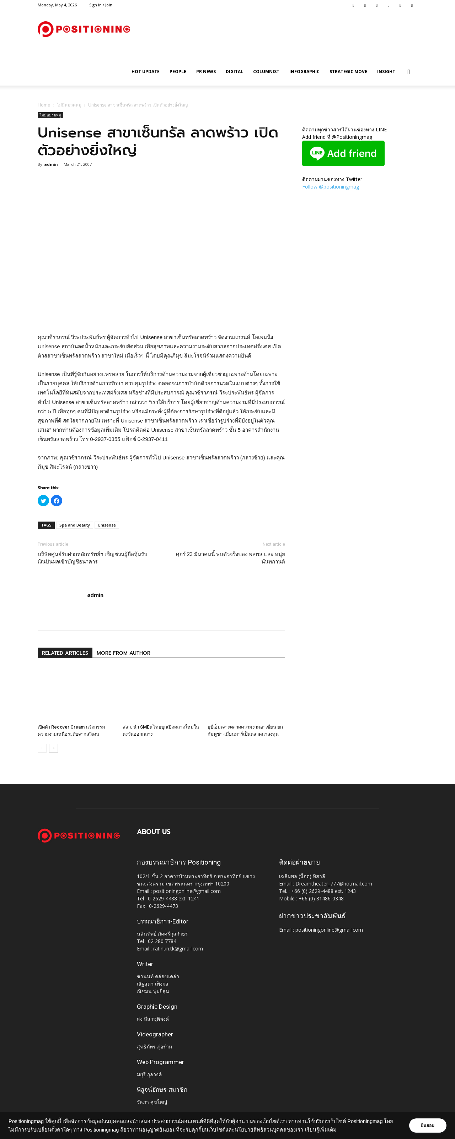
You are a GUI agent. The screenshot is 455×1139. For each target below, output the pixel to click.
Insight (386, 72)
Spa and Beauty (74, 525)
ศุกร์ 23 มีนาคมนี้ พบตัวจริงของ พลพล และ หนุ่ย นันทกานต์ (230, 558)
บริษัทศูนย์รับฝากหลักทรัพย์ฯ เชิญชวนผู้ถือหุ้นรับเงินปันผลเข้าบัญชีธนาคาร (93, 558)
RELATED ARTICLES (65, 653)
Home (44, 105)
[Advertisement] (161, 314)
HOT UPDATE (146, 72)
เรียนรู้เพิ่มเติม (330, 1130)
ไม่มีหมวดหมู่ (69, 105)
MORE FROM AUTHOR (123, 653)
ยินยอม (427, 1125)
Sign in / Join (100, 4)
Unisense (107, 525)
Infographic (304, 72)
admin (51, 164)
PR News (206, 72)
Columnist (266, 72)
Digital (234, 72)
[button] (408, 72)
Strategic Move (348, 72)
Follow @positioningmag (330, 186)
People (178, 72)
